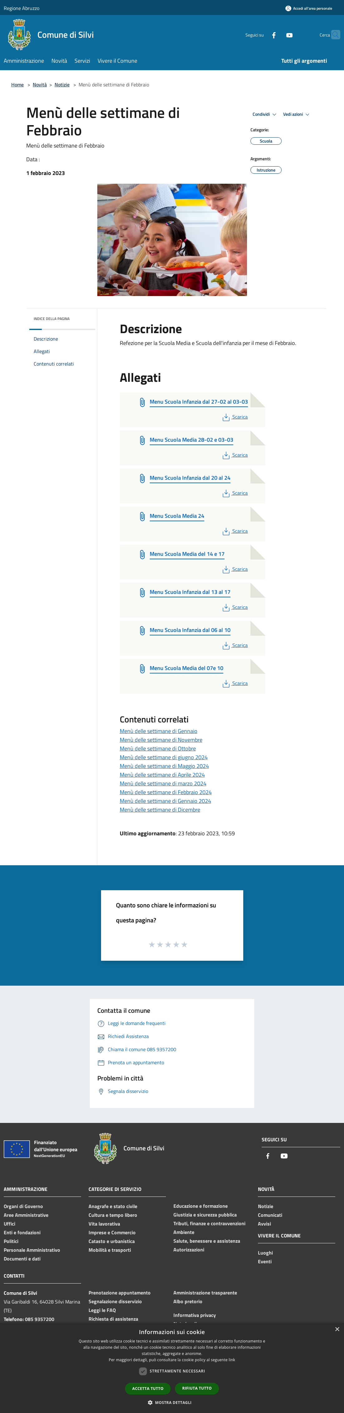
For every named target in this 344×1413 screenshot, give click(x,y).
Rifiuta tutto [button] (197, 1388)
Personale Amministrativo (32, 1250)
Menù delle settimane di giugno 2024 (164, 757)
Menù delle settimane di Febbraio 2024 (166, 792)
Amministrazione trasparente (205, 1292)
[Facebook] (261, 34)
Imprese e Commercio (112, 1232)
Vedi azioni (297, 114)
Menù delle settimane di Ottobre (158, 748)
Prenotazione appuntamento (120, 1292)
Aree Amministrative (26, 1215)
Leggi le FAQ (102, 1310)
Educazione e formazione (200, 1206)
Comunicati (270, 1215)
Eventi (265, 1261)
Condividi (265, 114)
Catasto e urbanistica (112, 1241)
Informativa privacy (194, 1315)
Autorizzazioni (188, 1249)
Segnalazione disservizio (115, 1301)
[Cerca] (332, 34)
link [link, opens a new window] (232, 1359)
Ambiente (183, 1232)
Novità (40, 84)
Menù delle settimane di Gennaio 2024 (165, 801)
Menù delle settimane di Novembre (161, 740)
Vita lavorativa (104, 1223)
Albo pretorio (187, 1301)
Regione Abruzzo (21, 8)
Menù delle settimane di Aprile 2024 (162, 774)
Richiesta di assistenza (113, 1319)
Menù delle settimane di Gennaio (158, 731)
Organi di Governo (23, 1206)
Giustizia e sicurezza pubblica (205, 1214)
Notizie (62, 84)
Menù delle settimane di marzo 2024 (163, 783)
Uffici (9, 1223)
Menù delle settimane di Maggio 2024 (164, 766)
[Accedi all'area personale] (308, 8)
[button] (172, 1402)
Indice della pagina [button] (52, 319)
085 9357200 (39, 1319)
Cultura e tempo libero (113, 1215)
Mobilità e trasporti (110, 1250)
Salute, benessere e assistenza (206, 1241)
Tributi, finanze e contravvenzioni (209, 1223)
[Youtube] (277, 34)
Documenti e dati (22, 1258)
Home (17, 84)
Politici (11, 1241)
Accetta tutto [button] (147, 1388)
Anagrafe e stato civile (113, 1206)
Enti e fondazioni (22, 1232)
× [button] (337, 1329)
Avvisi (264, 1223)
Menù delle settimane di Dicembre (160, 809)
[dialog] (172, 1368)
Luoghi (265, 1252)
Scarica (234, 416)
